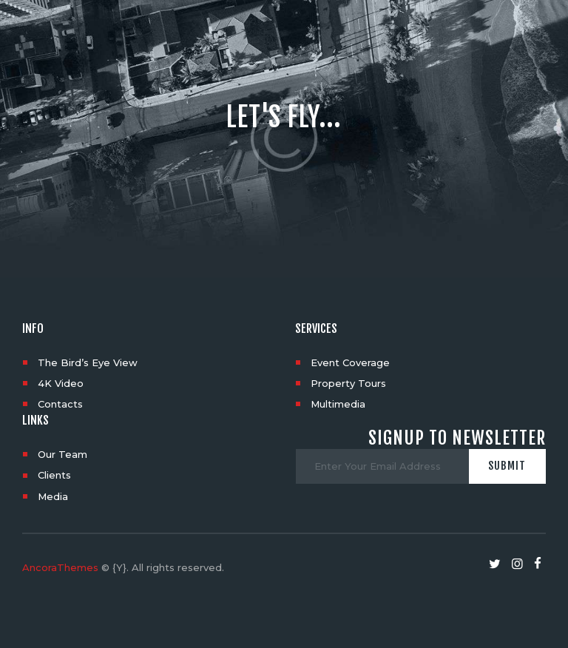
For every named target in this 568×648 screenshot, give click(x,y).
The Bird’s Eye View (88, 362)
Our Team (62, 454)
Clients (54, 475)
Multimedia (338, 404)
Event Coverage (350, 362)
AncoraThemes (60, 567)
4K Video (61, 383)
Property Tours (348, 383)
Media (53, 496)
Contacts (60, 404)
